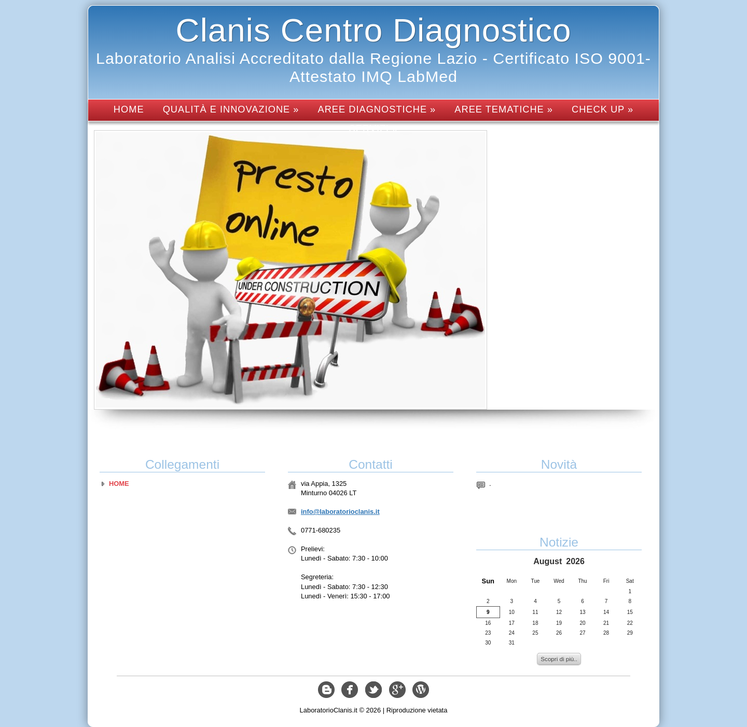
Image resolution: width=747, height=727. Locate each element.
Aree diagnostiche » (377, 109)
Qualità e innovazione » (231, 109)
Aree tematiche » (503, 109)
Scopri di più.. (559, 658)
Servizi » (373, 128)
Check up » (602, 109)
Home (129, 109)
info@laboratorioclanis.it (340, 511)
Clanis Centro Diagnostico (374, 30)
